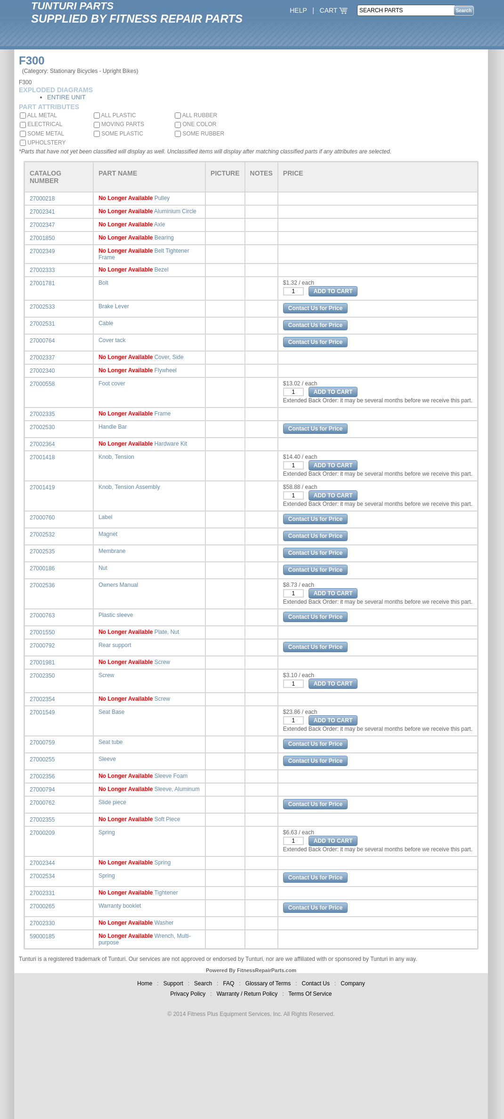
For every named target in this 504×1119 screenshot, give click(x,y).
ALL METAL (38, 115)
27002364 (42, 444)
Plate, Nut (166, 632)
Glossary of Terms (268, 983)
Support (173, 983)
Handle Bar (112, 427)
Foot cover (111, 383)
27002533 (42, 307)
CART (334, 10)
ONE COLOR (195, 124)
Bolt (103, 283)
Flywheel (165, 370)
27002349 (42, 251)
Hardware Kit (170, 443)
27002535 (42, 551)
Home (144, 983)
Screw (162, 662)
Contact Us (316, 983)
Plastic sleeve (115, 615)
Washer (164, 922)
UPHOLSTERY (42, 142)
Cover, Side (169, 357)
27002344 (42, 863)
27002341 (42, 211)
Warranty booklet (119, 906)
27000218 (42, 198)
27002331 (42, 893)
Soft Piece (167, 819)
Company (353, 983)
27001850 (42, 238)
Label (105, 517)
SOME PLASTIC (118, 133)
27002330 (42, 923)
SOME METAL (42, 133)
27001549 (42, 712)
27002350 (42, 675)
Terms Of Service (310, 994)
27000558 (42, 384)
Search (203, 983)
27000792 (42, 645)
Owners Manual (118, 585)
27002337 (42, 357)
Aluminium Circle (175, 211)
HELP (298, 10)
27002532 (42, 534)
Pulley (162, 198)
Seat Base (111, 712)
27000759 (42, 742)
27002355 (42, 819)
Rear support (114, 645)
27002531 (42, 323)
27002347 (42, 225)
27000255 (42, 759)
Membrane (111, 551)
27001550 (42, 632)
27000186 (42, 568)
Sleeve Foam (171, 776)
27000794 (42, 789)
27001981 (42, 662)
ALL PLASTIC (115, 115)
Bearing (164, 237)
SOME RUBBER (199, 133)
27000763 (42, 615)
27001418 (42, 457)
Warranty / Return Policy (247, 994)
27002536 (42, 585)
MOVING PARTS (119, 124)
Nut (102, 568)
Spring (106, 832)
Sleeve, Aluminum (177, 789)
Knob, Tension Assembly (129, 487)
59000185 (42, 936)
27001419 (42, 487)
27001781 (42, 283)
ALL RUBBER (196, 115)
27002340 (42, 371)
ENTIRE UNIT (66, 97)
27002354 (42, 699)
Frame (162, 413)
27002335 (42, 414)
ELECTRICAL (41, 124)
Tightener (166, 892)
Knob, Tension (116, 457)
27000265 (42, 906)
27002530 (42, 427)
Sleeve (107, 759)
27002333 (42, 270)
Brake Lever (113, 306)
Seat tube (110, 742)
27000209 (42, 833)
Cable (105, 323)
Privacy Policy (188, 994)
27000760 (42, 517)
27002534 (42, 876)
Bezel (161, 269)
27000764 (42, 340)
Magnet (107, 534)
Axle (159, 224)
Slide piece (112, 802)
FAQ (228, 983)
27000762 (42, 802)
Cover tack (111, 340)
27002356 (42, 776)
